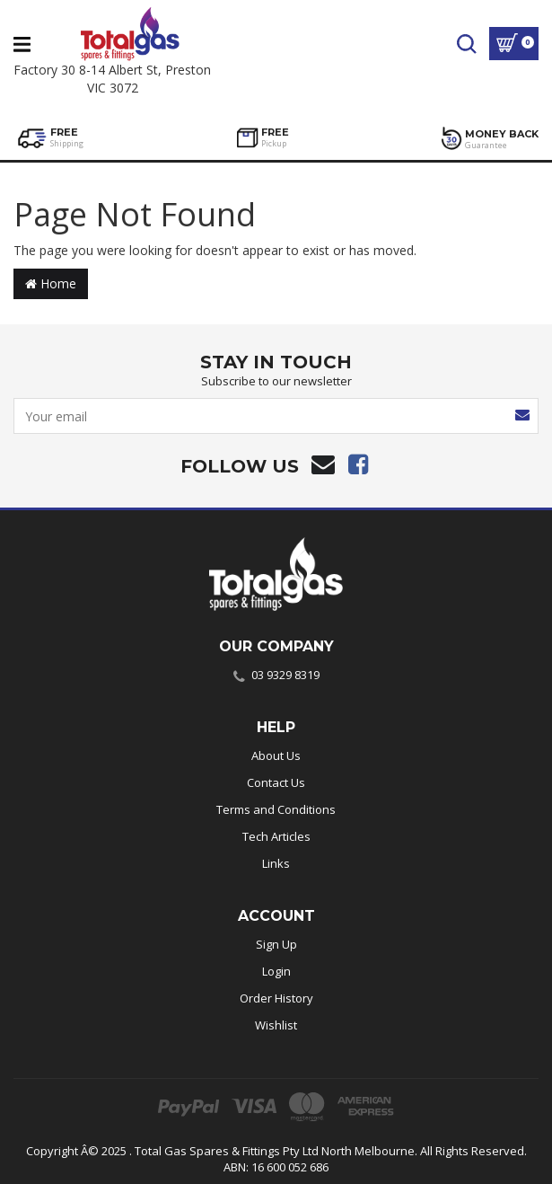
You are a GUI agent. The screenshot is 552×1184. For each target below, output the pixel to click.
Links (276, 863)
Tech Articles (276, 836)
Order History (276, 998)
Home (50, 283)
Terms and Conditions (276, 809)
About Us (276, 755)
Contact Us (276, 782)
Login (276, 971)
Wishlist (276, 1025)
